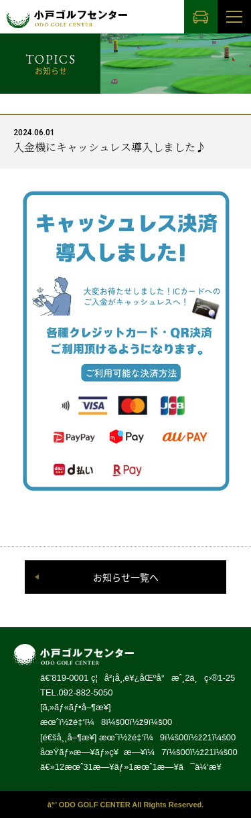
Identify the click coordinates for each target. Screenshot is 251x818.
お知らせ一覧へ (126, 577)
